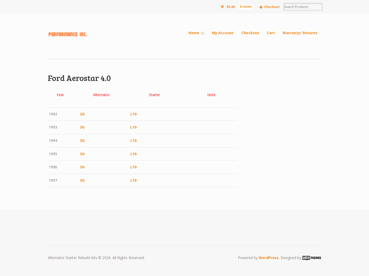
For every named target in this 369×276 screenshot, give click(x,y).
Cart (271, 32)
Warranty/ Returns (300, 32)
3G (82, 114)
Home (193, 32)
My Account (223, 32)
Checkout (272, 7)
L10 (133, 114)
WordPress (269, 257)
